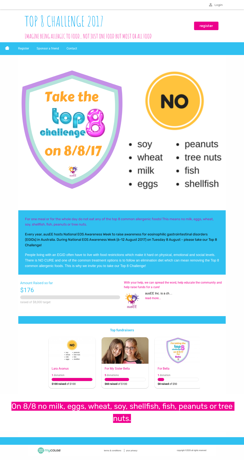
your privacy (131, 450)
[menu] (122, 48)
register (206, 26)
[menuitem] (7, 48)
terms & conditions (112, 450)
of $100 (64, 384)
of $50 (167, 384)
